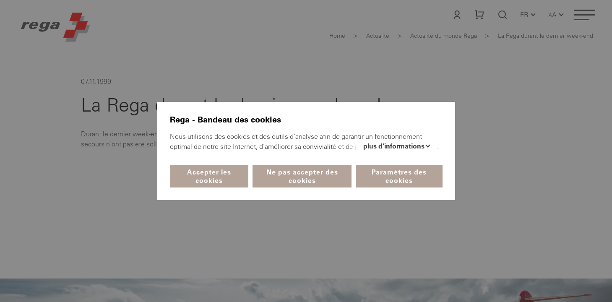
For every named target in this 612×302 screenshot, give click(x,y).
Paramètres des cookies (399, 176)
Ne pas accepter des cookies (302, 176)
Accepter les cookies (209, 176)
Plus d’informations (394, 146)
